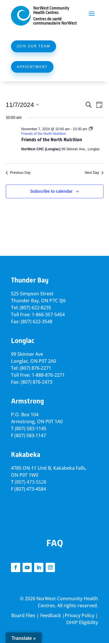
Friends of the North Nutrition (51, 139)
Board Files (23, 615)
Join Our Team (33, 46)
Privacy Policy (79, 615)
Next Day (94, 173)
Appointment (32, 66)
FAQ (54, 543)
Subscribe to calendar (51, 191)
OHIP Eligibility (82, 622)
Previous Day (18, 173)
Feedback (50, 615)
